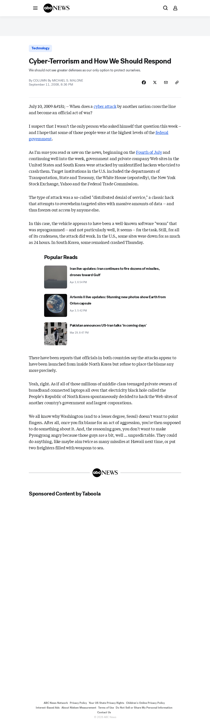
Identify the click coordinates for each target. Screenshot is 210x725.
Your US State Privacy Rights (106, 704)
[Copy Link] (177, 83)
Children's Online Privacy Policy (145, 704)
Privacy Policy (78, 704)
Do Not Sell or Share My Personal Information (144, 708)
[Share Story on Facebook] (143, 83)
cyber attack (105, 107)
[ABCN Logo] (56, 8)
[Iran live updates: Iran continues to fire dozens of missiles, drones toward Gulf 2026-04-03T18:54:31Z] (105, 277)
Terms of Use (106, 708)
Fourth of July (149, 153)
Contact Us (104, 713)
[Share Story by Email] (165, 83)
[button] (35, 8)
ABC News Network (56, 704)
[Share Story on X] (154, 83)
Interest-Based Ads (48, 708)
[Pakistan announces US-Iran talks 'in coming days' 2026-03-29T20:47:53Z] (105, 334)
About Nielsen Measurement (78, 708)
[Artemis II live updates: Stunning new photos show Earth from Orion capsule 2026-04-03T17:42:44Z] (105, 306)
